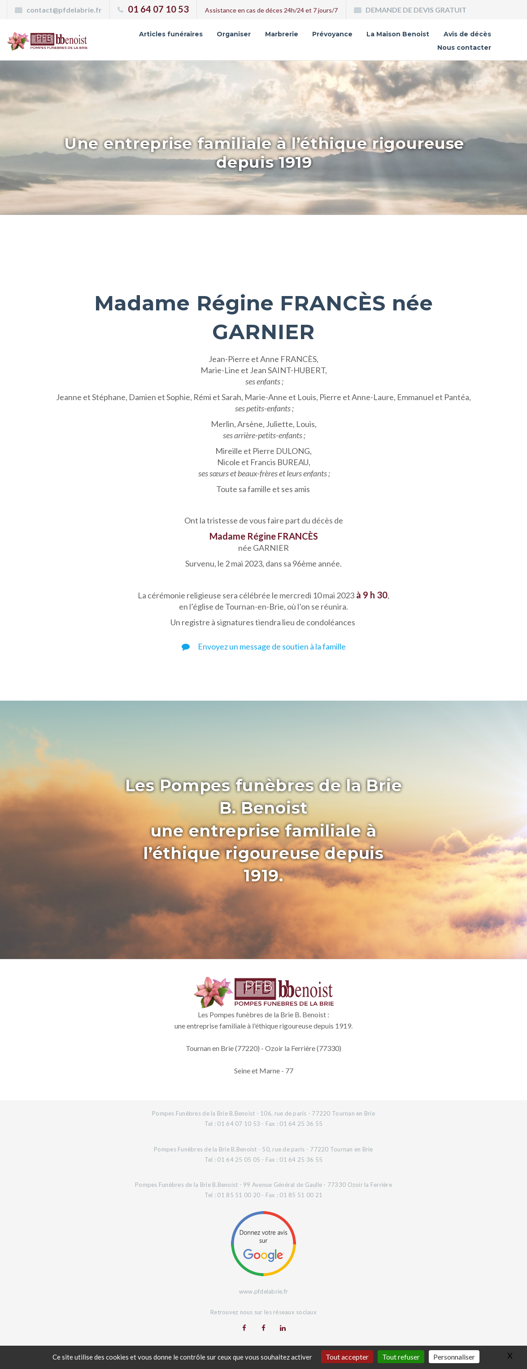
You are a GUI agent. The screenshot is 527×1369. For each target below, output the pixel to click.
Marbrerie (281, 34)
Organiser (234, 34)
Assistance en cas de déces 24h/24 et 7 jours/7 (271, 10)
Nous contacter (464, 48)
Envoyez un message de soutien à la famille (264, 646)
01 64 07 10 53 (158, 9)
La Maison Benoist (397, 34)
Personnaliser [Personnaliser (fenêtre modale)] (454, 1356)
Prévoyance (332, 34)
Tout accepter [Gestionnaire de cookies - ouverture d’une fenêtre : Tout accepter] (347, 1356)
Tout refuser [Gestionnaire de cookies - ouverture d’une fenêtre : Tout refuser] (401, 1356)
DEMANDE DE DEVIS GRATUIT (416, 9)
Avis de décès (467, 34)
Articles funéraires (171, 34)
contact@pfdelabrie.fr (64, 9)
